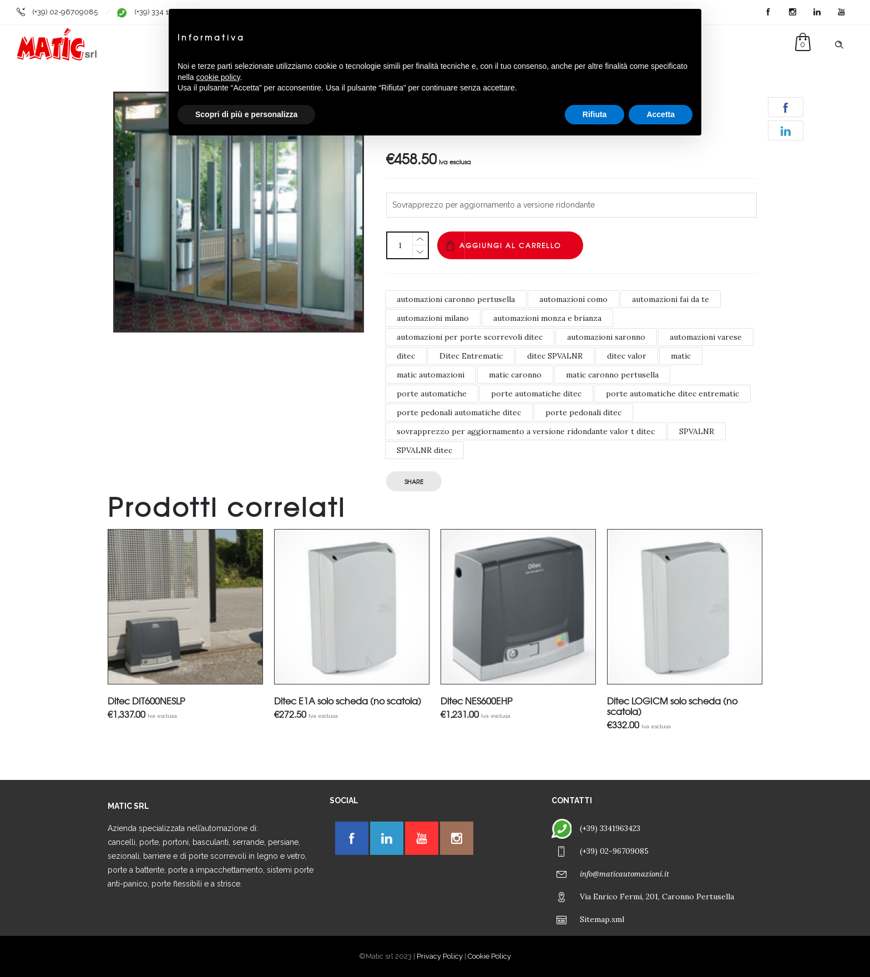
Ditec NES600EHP (476, 700)
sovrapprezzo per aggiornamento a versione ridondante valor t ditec (526, 431)
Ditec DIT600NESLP (146, 700)
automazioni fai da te (670, 299)
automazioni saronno (606, 337)
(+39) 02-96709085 (65, 12)
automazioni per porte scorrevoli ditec (470, 337)
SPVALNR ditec (424, 450)
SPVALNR (696, 431)
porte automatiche (432, 394)
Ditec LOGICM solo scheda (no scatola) (672, 706)
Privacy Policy (440, 956)
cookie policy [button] (218, 77)
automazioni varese (706, 337)
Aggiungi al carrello (510, 245)
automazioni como (573, 299)
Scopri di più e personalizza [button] (246, 114)
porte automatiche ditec (536, 394)
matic (681, 356)
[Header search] (839, 45)
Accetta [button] (660, 114)
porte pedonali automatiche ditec (459, 412)
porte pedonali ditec (583, 412)
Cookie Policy (489, 956)
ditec (406, 356)
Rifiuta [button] (595, 114)
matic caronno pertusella (612, 375)
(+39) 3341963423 (610, 828)
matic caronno (515, 375)
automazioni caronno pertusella (456, 299)
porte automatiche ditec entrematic (672, 394)
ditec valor (626, 356)
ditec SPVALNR (555, 356)
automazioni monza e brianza (547, 318)
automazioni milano (433, 318)
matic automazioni (430, 375)
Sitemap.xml (602, 919)
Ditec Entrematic (471, 356)
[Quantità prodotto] (400, 245)
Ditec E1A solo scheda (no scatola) (347, 700)
